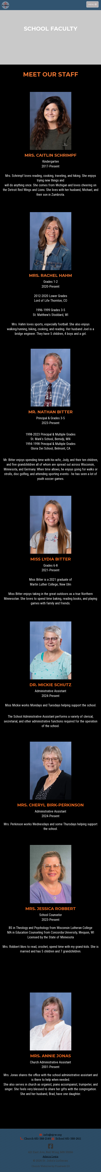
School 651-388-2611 (68, 1138)
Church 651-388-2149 (37, 1138)
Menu (93, 4)
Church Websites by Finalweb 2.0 (51, 1166)
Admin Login (50, 1156)
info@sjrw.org (52, 1134)
